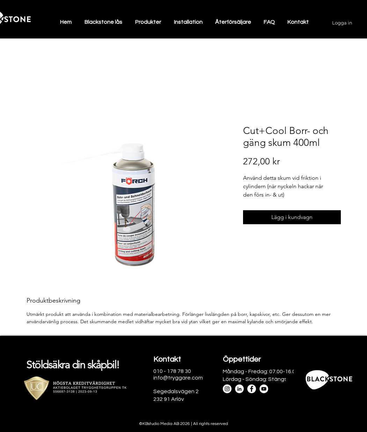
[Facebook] (251, 388)
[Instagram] (227, 388)
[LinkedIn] (239, 388)
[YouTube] (263, 388)
